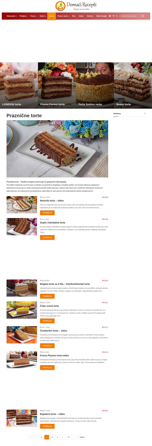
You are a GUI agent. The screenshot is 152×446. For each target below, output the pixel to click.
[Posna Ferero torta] (57, 85)
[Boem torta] (133, 85)
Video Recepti (101, 16)
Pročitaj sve (47, 213)
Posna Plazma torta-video (54, 355)
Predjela (23, 16)
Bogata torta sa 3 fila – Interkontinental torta (65, 284)
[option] (19, 85)
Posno (32, 16)
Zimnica (90, 16)
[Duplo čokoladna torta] (22, 226)
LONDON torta (12, 104)
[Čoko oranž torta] (22, 310)
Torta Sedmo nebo (90, 104)
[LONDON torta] (19, 85)
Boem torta (123, 104)
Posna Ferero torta (53, 104)
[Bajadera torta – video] (22, 418)
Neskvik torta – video (52, 200)
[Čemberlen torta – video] (22, 334)
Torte (51, 16)
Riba (74, 16)
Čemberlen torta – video (53, 330)
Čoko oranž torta (49, 306)
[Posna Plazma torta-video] (22, 359)
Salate (81, 16)
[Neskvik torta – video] (22, 204)
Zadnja (82, 437)
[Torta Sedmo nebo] (95, 85)
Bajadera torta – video (52, 414)
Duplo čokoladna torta (52, 222)
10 (68, 437)
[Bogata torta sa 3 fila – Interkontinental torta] (22, 288)
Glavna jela (11, 16)
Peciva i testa (62, 16)
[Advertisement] (76, 40)
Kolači (42, 16)
